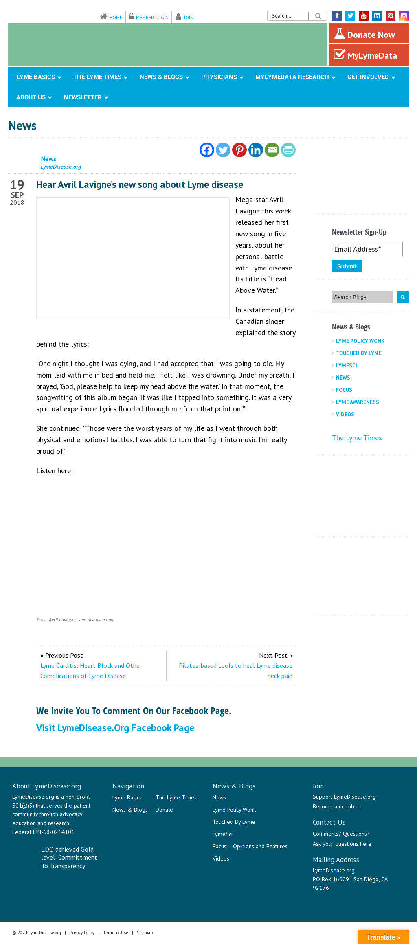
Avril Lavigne (62, 620)
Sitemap (145, 932)
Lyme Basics (127, 797)
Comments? (327, 833)
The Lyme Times (357, 437)
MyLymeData (365, 54)
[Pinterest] (239, 150)
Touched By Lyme (359, 353)
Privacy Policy (82, 932)
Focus (344, 389)
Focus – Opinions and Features (250, 846)
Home (115, 17)
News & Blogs (130, 809)
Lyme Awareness (357, 402)
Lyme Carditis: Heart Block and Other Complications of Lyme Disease (91, 670)
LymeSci (346, 365)
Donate (164, 809)
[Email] (272, 150)
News (343, 377)
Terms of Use (115, 932)
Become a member (336, 806)
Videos (345, 414)
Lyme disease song (94, 620)
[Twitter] (223, 150)
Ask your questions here (342, 843)
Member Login (152, 17)
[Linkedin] (255, 150)
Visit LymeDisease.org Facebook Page (115, 727)
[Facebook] (207, 150)
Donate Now (364, 33)
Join (188, 17)
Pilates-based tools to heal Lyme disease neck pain (235, 670)
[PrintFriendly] (288, 150)
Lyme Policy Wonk (360, 341)
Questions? (356, 833)
